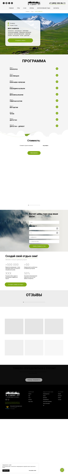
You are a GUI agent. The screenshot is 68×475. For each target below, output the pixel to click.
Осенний (59, 455)
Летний (59, 453)
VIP (43, 461)
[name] (44, 250)
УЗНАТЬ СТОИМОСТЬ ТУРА (39, 274)
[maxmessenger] (12, 3)
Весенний (60, 451)
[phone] (44, 269)
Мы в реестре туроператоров (16, 462)
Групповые (45, 453)
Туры (18, 8)
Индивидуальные (46, 449)
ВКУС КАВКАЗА (38, 11)
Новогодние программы (47, 457)
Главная (11, 8)
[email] (44, 265)
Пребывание (33, 253)
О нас (24, 8)
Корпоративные (46, 455)
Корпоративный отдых (43, 8)
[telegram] (9, 3)
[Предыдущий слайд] (10, 217)
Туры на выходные (46, 459)
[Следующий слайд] (58, 217)
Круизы (32, 8)
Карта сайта (30, 457)
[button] (20, 40)
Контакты (56, 8)
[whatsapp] (6, 3)
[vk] (4, 3)
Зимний (59, 449)
